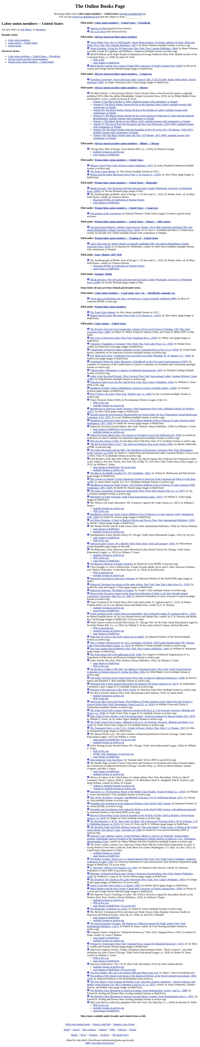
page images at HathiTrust (106, 62)
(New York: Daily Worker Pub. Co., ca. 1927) (137, 491)
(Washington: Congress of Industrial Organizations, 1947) (126, 370)
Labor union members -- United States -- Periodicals (34, 56)
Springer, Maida (103, 274)
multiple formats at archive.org (108, 152)
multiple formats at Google (106, 853)
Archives (104, 1035)
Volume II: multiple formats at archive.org (114, 788)
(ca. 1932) (108, 909)
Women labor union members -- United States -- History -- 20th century (133, 221)
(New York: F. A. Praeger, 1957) (138, 728)
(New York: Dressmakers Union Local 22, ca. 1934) (139, 703)
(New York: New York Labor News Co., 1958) (131, 344)
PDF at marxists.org (103, 572)
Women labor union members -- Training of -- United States (126, 238)
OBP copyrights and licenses (99, 1043)
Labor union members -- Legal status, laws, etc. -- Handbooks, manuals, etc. (135, 293)
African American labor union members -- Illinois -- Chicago (126, 143)
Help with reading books (77, 1024)
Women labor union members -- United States (31, 62)
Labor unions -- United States (23, 43)
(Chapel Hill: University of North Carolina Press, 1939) (136, 66)
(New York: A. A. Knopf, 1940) (115, 885)
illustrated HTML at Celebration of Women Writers (118, 200)
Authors (103, 1029)
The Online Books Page (100, 6)
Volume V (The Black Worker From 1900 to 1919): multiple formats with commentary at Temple (141, 121)
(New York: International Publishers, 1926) (142, 520)
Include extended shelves (132, 13)
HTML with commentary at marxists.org (113, 754)
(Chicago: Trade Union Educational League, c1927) (126, 497)
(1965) (131, 444)
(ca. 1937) (134, 684)
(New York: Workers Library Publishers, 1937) (121, 165)
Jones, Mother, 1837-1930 (108, 254)
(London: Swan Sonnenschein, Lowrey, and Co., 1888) (139, 990)
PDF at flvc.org (101, 402)
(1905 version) (130, 803)
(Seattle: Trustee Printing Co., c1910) (137, 791)
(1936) (104, 441)
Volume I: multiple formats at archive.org (114, 785)
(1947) (139, 361)
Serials (133, 1029)
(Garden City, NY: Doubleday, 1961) (120, 473)
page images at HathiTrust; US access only (114, 429)
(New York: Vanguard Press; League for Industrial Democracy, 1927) (137, 943)
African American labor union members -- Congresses (123, 74)
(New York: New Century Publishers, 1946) (129, 648)
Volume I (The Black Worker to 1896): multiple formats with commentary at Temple (135, 101)
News (83, 1035)
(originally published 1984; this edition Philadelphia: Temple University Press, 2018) (139, 228)
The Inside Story (120, 1035)
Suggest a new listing (124, 1024)
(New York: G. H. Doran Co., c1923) (125, 174)
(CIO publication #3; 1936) (135, 435)
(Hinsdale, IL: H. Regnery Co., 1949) (140, 355)
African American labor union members (28, 59)
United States (14, 45)
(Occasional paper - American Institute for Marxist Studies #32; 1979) (142, 716)
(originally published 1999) (133, 298)
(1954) (134, 349)
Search (76, 1029)
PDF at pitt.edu (100, 698)
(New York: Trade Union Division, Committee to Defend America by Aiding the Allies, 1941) (139, 670)
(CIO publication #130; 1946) (116, 654)
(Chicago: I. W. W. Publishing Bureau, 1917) (136, 797)
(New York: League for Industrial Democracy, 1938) (137, 678)
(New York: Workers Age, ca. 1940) (120, 394)
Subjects (122, 1029)
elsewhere (41, 29)
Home (67, 1029)
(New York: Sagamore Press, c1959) (123, 338)
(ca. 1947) (114, 867)
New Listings (89, 1029)
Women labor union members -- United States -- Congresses (126, 208)
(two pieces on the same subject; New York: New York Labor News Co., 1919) (140, 584)
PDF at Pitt (98, 60)
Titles (112, 1029)
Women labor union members (110, 306)
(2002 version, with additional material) (143, 809)
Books (74, 1035)
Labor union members (19, 40)
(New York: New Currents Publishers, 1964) (134, 48)
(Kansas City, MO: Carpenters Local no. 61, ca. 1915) (141, 983)
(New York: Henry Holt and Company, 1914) (132, 543)
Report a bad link (101, 1024)
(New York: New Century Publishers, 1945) (132, 382)
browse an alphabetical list (85, 16)
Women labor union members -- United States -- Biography (126, 182)
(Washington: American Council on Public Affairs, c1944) (133, 388)
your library (26, 29)
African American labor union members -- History (121, 87)
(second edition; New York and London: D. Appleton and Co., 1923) (143, 613)
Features (93, 1035)
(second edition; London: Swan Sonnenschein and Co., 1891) (142, 996)
